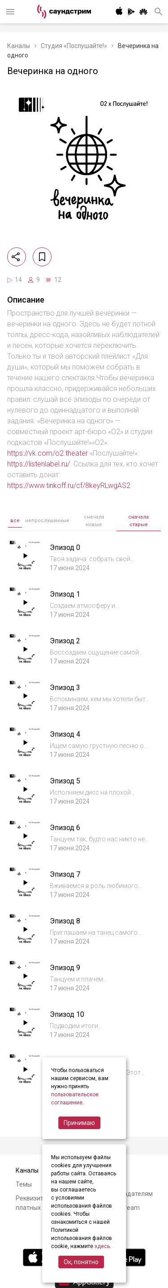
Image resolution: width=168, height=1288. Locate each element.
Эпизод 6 (65, 827)
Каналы (18, 45)
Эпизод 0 (65, 547)
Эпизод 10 (67, 1014)
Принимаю (79, 1122)
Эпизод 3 (65, 687)
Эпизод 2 (65, 641)
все (15, 520)
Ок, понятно (81, 1262)
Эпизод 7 (65, 874)
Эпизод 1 (65, 594)
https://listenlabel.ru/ (38, 464)
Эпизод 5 (65, 781)
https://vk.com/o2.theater (47, 453)
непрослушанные (47, 520)
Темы (24, 1184)
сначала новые (94, 521)
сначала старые (138, 521)
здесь (102, 1246)
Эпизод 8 (65, 921)
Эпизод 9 (65, 967)
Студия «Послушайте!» (74, 45)
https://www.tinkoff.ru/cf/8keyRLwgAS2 (68, 485)
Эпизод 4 (65, 734)
